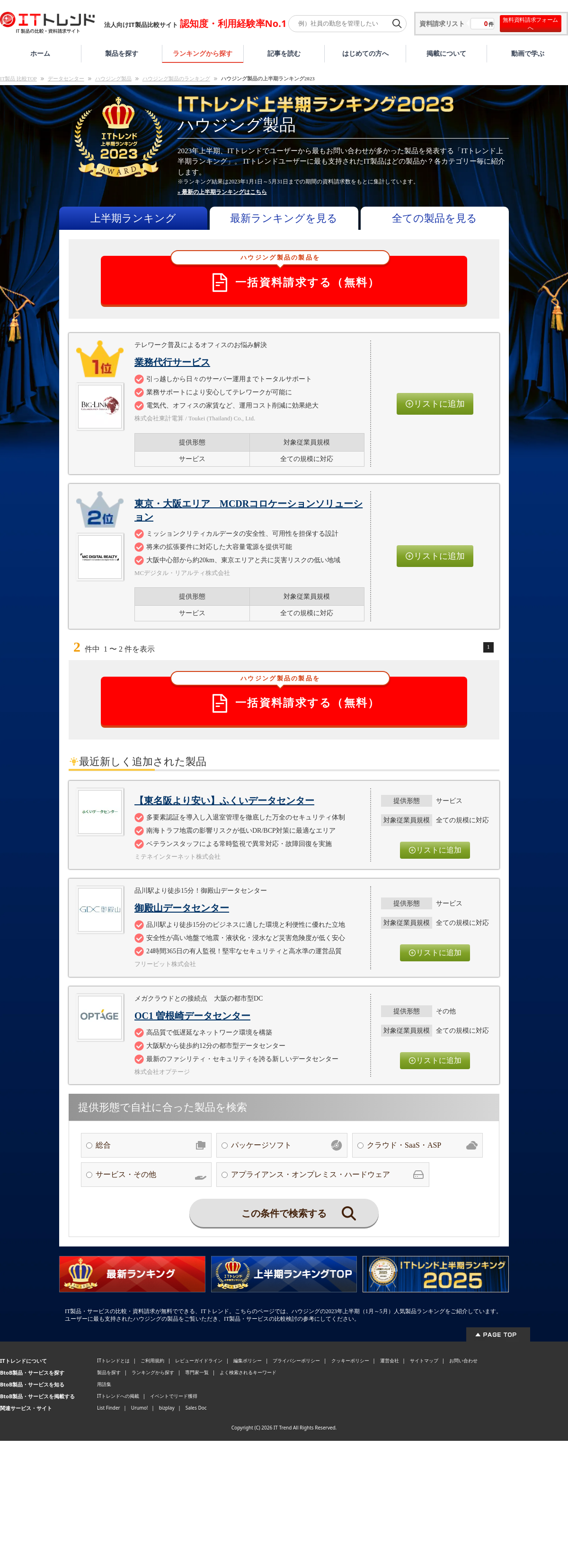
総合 (151, 1145)
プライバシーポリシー (296, 1360)
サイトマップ (424, 1360)
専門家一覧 (197, 1372)
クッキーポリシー (350, 1360)
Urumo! (139, 1407)
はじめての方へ (365, 53)
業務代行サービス (172, 362)
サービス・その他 (151, 1174)
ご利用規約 (152, 1360)
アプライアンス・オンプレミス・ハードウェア (327, 1174)
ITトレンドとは (113, 1360)
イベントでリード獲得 (173, 1396)
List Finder (108, 1407)
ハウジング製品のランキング (176, 78)
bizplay (167, 1407)
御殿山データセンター (181, 908)
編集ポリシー (247, 1360)
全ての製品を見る (434, 218)
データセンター (66, 78)
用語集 (104, 1384)
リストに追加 (435, 404)
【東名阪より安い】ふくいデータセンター (224, 800)
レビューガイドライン (198, 1360)
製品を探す (121, 53)
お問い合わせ (463, 1360)
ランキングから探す (202, 53)
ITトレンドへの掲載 (118, 1396)
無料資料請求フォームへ (530, 23)
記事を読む (284, 53)
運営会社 (389, 1360)
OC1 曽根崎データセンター (192, 1016)
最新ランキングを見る (283, 218)
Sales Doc (196, 1407)
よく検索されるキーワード (248, 1372)
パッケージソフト (286, 1145)
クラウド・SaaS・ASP (422, 1145)
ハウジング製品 (113, 78)
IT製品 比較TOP (18, 78)
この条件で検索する (298, 1213)
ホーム (40, 53)
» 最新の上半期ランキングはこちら (222, 192)
